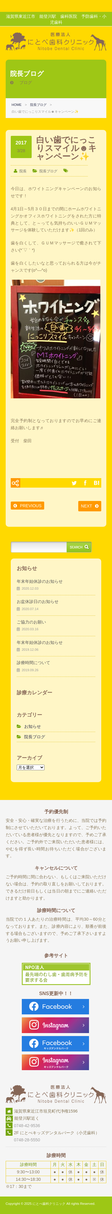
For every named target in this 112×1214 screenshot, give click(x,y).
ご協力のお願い (31, 622)
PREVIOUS (31, 505)
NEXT (86, 506)
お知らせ (32, 726)
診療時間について (33, 662)
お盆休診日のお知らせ (38, 601)
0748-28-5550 (23, 1139)
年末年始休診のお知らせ (40, 581)
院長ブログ (38, 104)
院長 (23, 171)
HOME (17, 104)
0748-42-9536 (27, 1125)
